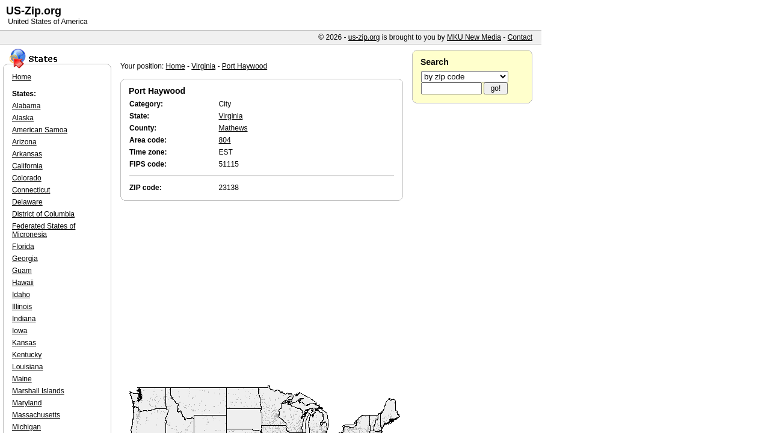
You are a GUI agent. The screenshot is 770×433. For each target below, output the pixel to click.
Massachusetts (36, 415)
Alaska (23, 118)
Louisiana (27, 367)
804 (225, 140)
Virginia (203, 66)
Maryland (27, 403)
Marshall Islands (38, 391)
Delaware (27, 202)
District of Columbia (43, 214)
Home (175, 66)
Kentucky (27, 355)
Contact (520, 37)
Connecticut (31, 190)
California (27, 166)
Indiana (23, 319)
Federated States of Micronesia (43, 230)
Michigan (26, 427)
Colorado (27, 178)
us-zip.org (364, 37)
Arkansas (27, 154)
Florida (23, 246)
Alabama (26, 106)
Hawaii (23, 282)
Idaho (21, 294)
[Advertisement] (264, 293)
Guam (22, 270)
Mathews (233, 128)
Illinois (22, 306)
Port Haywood (244, 66)
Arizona (24, 142)
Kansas (24, 343)
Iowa (19, 331)
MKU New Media (474, 37)
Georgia (25, 258)
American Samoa (39, 130)
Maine (22, 379)
